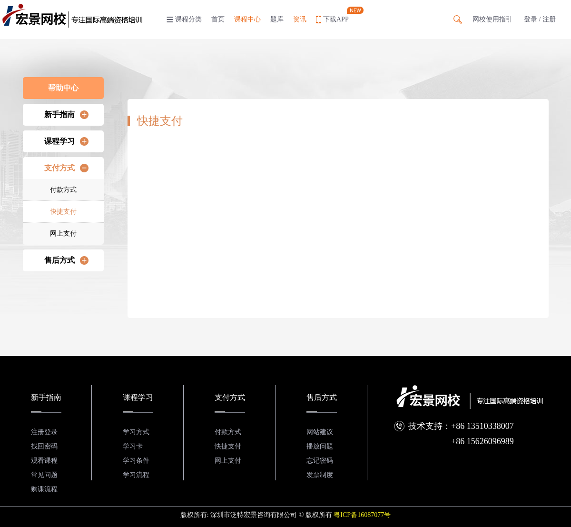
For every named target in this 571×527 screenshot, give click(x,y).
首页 (218, 19)
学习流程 (136, 474)
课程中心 (247, 19)
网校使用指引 (492, 19)
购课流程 (44, 489)
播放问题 (319, 446)
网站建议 (319, 432)
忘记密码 (319, 460)
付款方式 (63, 189)
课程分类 (188, 19)
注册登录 (44, 432)
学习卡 (133, 446)
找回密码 (44, 446)
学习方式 (136, 432)
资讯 (299, 19)
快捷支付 (63, 211)
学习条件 (136, 460)
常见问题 (44, 474)
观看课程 (44, 460)
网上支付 (63, 233)
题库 (277, 19)
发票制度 (319, 474)
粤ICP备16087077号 (362, 514)
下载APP (336, 19)
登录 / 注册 (540, 19)
